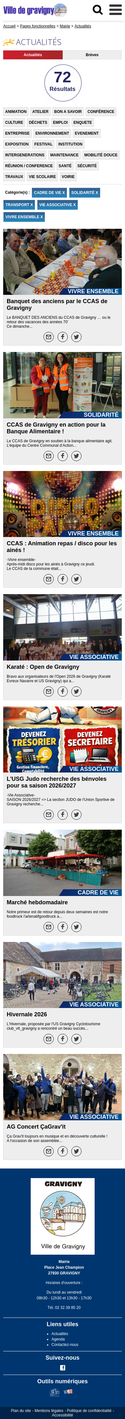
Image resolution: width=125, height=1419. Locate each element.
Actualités (33, 55)
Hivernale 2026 (27, 1014)
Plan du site (21, 1410)
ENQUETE (83, 122)
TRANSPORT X (19, 205)
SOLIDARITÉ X (84, 192)
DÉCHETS (38, 122)
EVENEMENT (87, 133)
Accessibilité (62, 1415)
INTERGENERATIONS (24, 155)
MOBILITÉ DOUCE (101, 155)
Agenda (58, 1339)
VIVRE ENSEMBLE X (24, 217)
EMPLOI (60, 122)
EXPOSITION (16, 144)
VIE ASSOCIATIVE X (57, 205)
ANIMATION (16, 111)
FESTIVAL (43, 144)
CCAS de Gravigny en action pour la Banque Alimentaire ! (56, 428)
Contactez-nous (64, 1344)
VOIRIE (68, 177)
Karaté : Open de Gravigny (43, 667)
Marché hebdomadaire (37, 902)
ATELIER (40, 111)
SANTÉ (65, 166)
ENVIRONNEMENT (52, 133)
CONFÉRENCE (101, 111)
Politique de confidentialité (89, 1410)
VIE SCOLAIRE (42, 177)
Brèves (92, 55)
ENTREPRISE (17, 133)
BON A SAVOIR (68, 111)
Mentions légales (49, 1410)
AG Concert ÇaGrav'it (36, 1127)
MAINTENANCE (64, 155)
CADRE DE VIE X (49, 192)
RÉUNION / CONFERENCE (29, 166)
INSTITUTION (70, 144)
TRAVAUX (14, 177)
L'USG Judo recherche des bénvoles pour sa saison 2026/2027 (56, 782)
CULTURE (14, 122)
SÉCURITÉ (87, 166)
